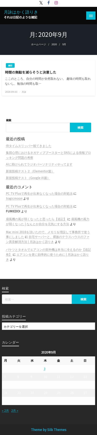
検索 (8, 120)
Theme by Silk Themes (48, 429)
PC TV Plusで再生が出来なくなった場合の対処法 (39, 193)
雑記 (10, 65)
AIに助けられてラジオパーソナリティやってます (39, 164)
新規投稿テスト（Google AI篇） (28, 177)
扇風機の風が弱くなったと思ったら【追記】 (36, 219)
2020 (54, 44)
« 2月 (5, 410)
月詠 (24, 91)
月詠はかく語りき (21, 12)
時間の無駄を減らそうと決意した (30, 72)
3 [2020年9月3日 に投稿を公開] (45, 368)
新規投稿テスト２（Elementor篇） (30, 171)
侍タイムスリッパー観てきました (28, 145)
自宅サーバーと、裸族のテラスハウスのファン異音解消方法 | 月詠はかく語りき (47, 239)
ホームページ (38, 44)
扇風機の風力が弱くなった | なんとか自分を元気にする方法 (47, 221)
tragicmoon (14, 198)
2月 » (14, 410)
